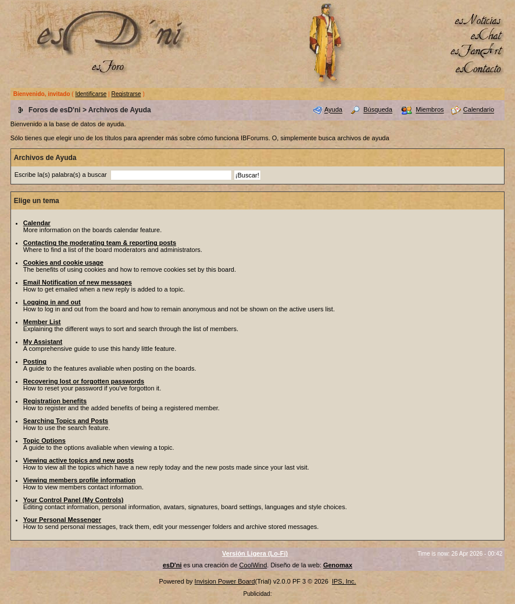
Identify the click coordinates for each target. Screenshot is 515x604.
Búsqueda (377, 109)
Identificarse (90, 94)
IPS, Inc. (344, 581)
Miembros (430, 109)
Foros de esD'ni (54, 110)
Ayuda (333, 109)
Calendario (478, 109)
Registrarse (126, 94)
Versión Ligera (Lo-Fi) (255, 553)
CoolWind (253, 565)
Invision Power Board (225, 581)
